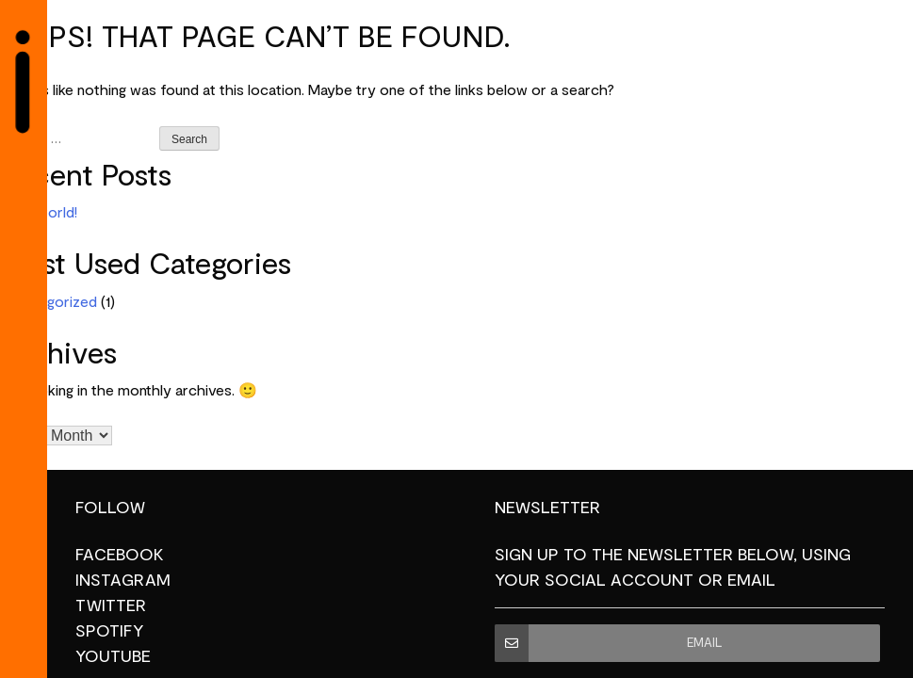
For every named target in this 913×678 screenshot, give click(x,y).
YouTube (113, 656)
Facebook (119, 554)
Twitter (110, 605)
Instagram (123, 580)
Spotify (109, 631)
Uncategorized (48, 302)
